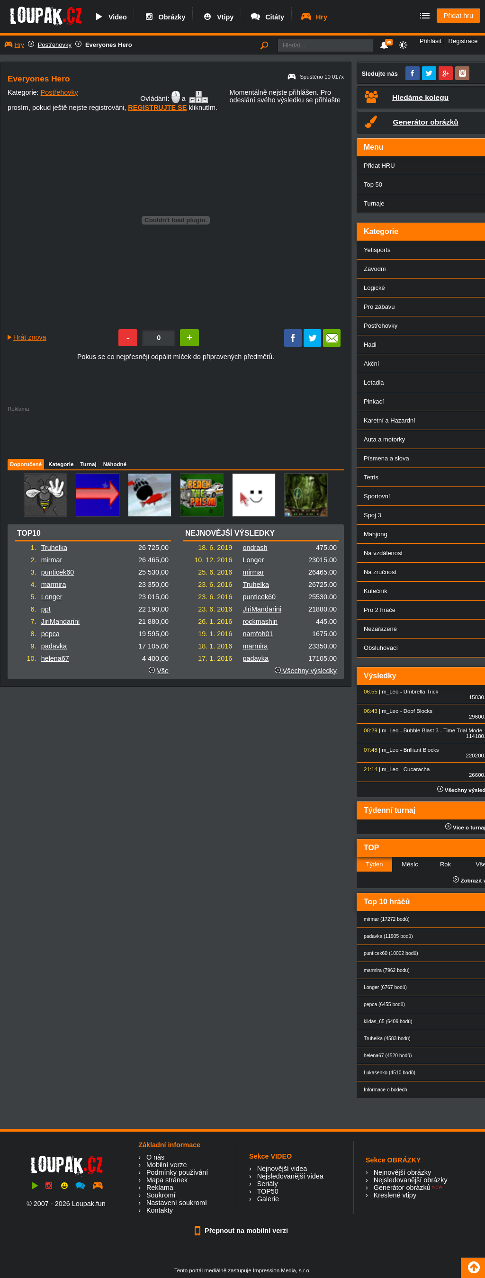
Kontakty (159, 1210)
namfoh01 (258, 634)
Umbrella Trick (421, 691)
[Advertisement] (175, 433)
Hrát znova (29, 337)
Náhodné (114, 464)
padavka (54, 646)
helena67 (55, 658)
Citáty (267, 17)
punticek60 (57, 572)
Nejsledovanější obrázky (411, 1180)
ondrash (255, 547)
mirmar (52, 560)
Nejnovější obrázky (402, 1172)
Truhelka (54, 547)
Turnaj (88, 464)
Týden (374, 864)
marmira (53, 584)
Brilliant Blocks (421, 750)
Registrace (463, 41)
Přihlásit (430, 41)
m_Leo (390, 691)
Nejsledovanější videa (290, 1176)
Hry (313, 17)
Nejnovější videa (282, 1168)
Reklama (159, 1187)
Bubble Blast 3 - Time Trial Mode (443, 730)
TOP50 (267, 1191)
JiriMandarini (60, 621)
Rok (445, 864)
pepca (50, 634)
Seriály (267, 1184)
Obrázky (164, 17)
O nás (155, 1157)
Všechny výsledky (306, 671)
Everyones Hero (108, 44)
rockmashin (260, 621)
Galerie (268, 1199)
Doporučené (26, 464)
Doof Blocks (418, 711)
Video (110, 17)
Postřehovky (55, 44)
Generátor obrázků (402, 1187)
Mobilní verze (166, 1165)
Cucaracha (417, 769)
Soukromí (161, 1195)
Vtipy (217, 17)
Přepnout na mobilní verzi (242, 1230)
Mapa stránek (167, 1180)
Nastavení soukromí (176, 1202)
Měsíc (410, 864)
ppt (46, 609)
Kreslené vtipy (395, 1195)
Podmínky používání (177, 1172)
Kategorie (60, 464)
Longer (52, 597)
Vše (163, 671)
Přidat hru (458, 15)
